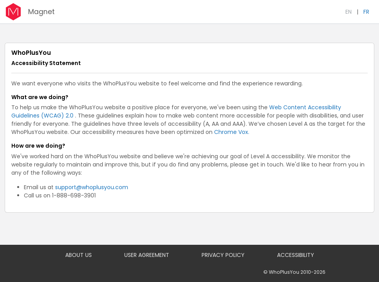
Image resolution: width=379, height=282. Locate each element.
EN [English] (348, 12)
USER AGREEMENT (146, 255)
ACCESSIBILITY (295, 255)
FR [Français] (366, 12)
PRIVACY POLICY (223, 255)
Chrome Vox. (231, 132)
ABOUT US (78, 255)
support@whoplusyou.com (91, 187)
